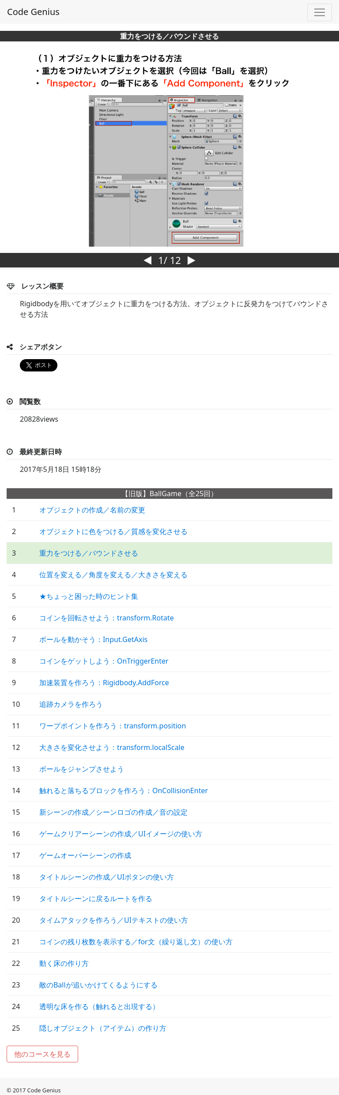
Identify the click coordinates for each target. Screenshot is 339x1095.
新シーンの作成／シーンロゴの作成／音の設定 (113, 812)
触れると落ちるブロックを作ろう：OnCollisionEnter (123, 790)
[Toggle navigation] (319, 12)
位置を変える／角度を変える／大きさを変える (113, 574)
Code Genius (33, 12)
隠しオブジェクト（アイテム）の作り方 (102, 1028)
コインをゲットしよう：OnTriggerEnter (104, 661)
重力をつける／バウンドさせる (88, 553)
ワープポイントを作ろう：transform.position (112, 726)
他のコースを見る (42, 1054)
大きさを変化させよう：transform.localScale (112, 747)
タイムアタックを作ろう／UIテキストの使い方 (113, 920)
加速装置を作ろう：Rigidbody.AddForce (104, 682)
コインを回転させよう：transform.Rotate (106, 618)
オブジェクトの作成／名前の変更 (92, 510)
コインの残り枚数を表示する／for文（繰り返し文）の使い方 (136, 942)
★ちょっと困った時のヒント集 (88, 596)
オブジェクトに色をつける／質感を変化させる (113, 531)
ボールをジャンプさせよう (81, 769)
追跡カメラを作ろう (71, 704)
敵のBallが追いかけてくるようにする (98, 985)
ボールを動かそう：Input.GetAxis (93, 639)
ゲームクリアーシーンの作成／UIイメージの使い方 (120, 834)
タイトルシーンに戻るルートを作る (95, 898)
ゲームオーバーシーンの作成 (85, 855)
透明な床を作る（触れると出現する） (99, 1006)
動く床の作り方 (64, 963)
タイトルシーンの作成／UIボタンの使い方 (106, 877)
